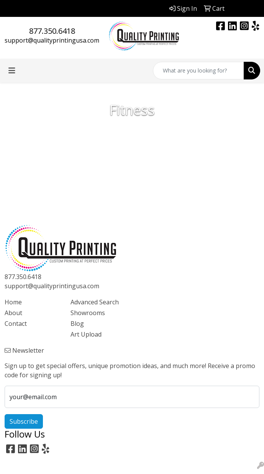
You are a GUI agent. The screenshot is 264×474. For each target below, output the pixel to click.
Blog (77, 323)
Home (13, 302)
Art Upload (86, 334)
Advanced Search (95, 302)
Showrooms (88, 313)
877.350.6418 (52, 31)
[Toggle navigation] (12, 70)
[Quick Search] (198, 70)
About (13, 313)
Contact (16, 323)
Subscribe (24, 421)
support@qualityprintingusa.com (52, 40)
